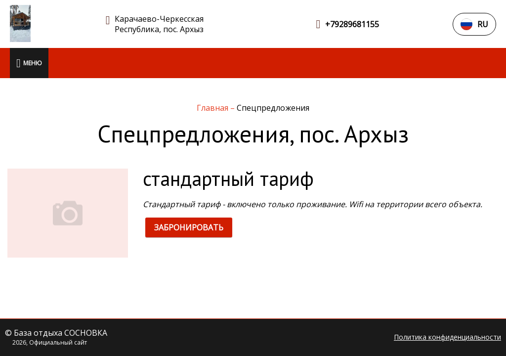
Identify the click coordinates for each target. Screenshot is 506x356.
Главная (213, 107)
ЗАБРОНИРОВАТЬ (188, 227)
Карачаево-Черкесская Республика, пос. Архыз (159, 24)
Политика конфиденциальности (447, 337)
